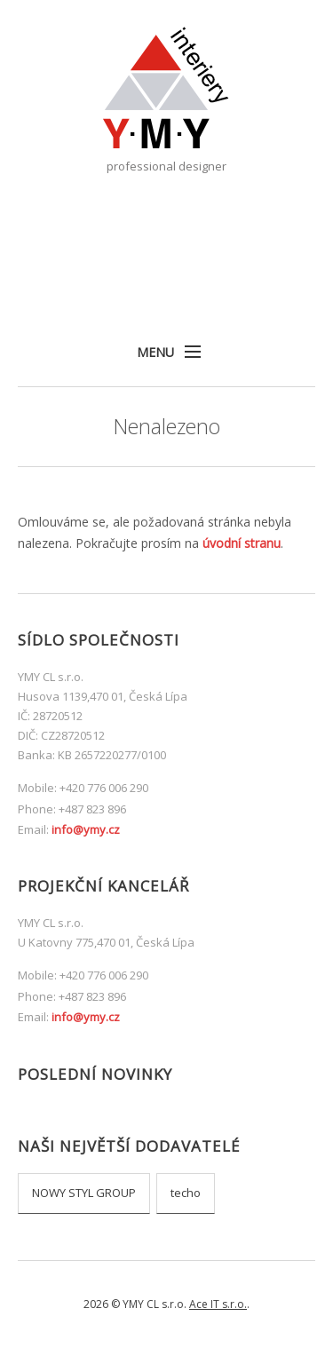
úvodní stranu (241, 543)
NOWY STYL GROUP (84, 1193)
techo (185, 1193)
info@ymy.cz (86, 829)
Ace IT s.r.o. (218, 1304)
